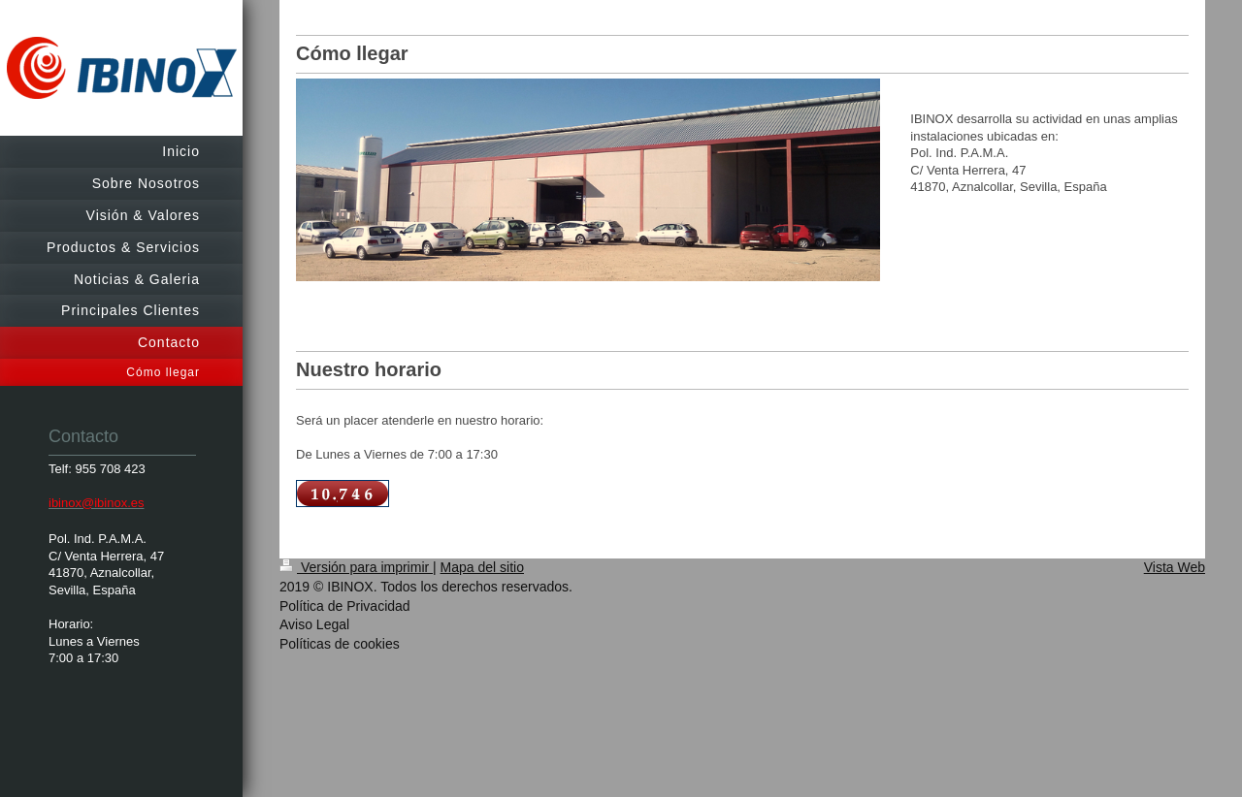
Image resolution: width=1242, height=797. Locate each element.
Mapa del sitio (482, 567)
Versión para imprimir (356, 567)
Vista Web (1174, 567)
